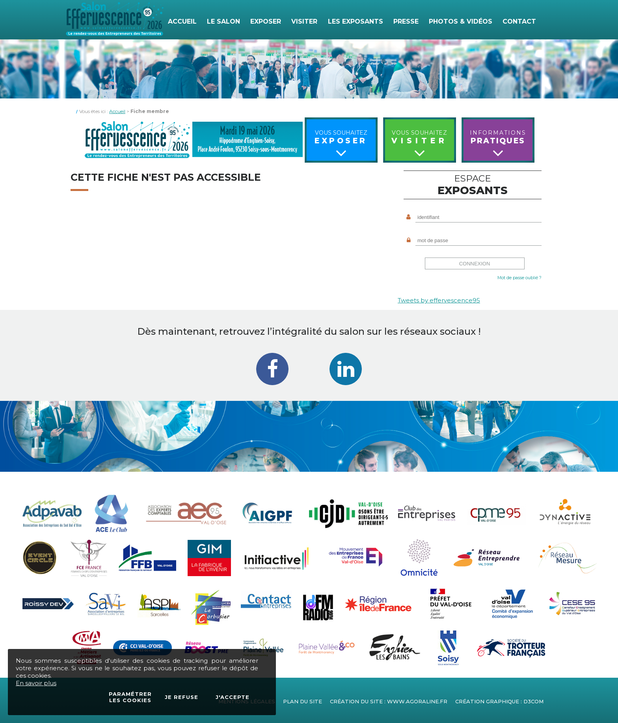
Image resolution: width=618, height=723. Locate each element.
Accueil (117, 111)
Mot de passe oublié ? (519, 277)
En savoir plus (36, 683)
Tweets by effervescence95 (439, 300)
